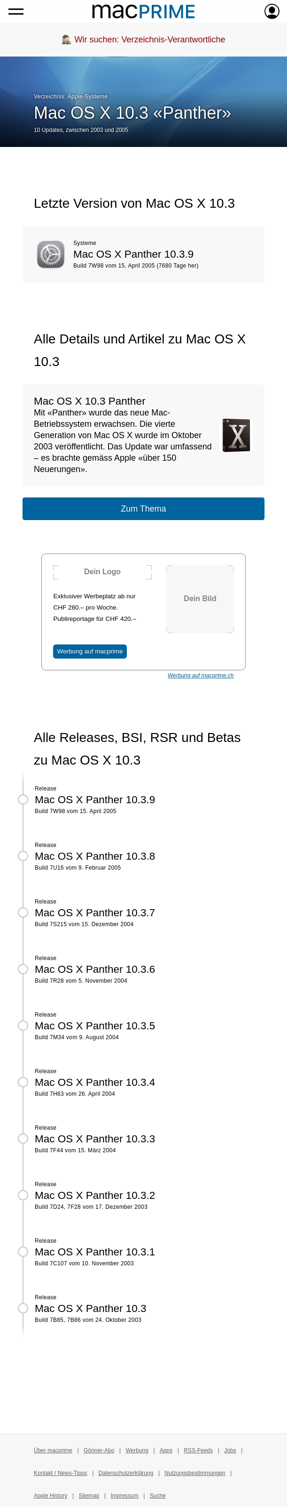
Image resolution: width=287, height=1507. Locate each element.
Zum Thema (143, 508)
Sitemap (88, 1495)
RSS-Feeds (198, 1450)
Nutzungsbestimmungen (194, 1473)
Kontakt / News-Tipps (60, 1473)
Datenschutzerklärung (126, 1473)
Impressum (124, 1495)
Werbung (136, 1450)
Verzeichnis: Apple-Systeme (71, 96)
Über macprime (53, 1450)
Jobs (230, 1450)
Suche (158, 1495)
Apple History (50, 1495)
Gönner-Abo (99, 1450)
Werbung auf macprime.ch (201, 675)
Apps (166, 1450)
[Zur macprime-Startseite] (143, 11)
